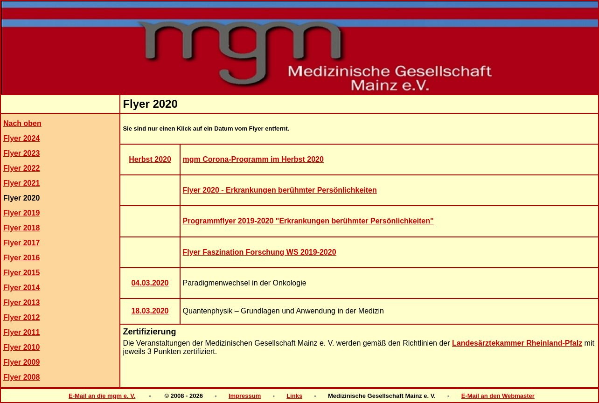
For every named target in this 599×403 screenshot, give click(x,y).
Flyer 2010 (21, 347)
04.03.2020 (149, 283)
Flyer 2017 (21, 243)
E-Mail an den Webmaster (498, 395)
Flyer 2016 (21, 258)
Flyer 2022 (21, 168)
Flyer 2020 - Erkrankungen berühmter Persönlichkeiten (280, 190)
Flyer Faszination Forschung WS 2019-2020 (259, 252)
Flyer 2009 (21, 362)
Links (294, 395)
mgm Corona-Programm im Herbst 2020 (253, 159)
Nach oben (22, 123)
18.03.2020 (149, 311)
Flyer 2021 (21, 183)
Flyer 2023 (21, 153)
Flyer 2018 (21, 228)
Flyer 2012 (21, 317)
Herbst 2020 (150, 159)
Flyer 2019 (21, 213)
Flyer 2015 (21, 273)
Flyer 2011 (21, 332)
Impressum (245, 395)
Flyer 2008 (21, 377)
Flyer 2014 (21, 288)
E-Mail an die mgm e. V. (102, 395)
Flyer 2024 (21, 138)
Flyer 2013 (21, 302)
